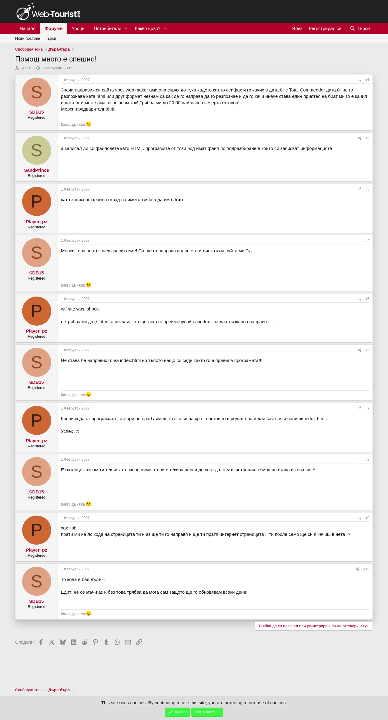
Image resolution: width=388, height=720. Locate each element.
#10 (366, 569)
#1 (368, 80)
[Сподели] (359, 80)
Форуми (53, 28)
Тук (249, 250)
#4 (368, 240)
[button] (126, 28)
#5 (368, 299)
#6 (368, 350)
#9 (368, 518)
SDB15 (26, 68)
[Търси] (360, 28)
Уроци (78, 28)
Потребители (107, 28)
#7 (368, 408)
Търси (50, 38)
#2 (368, 138)
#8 (368, 459)
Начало (27, 28)
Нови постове (27, 38)
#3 (368, 189)
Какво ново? (148, 28)
